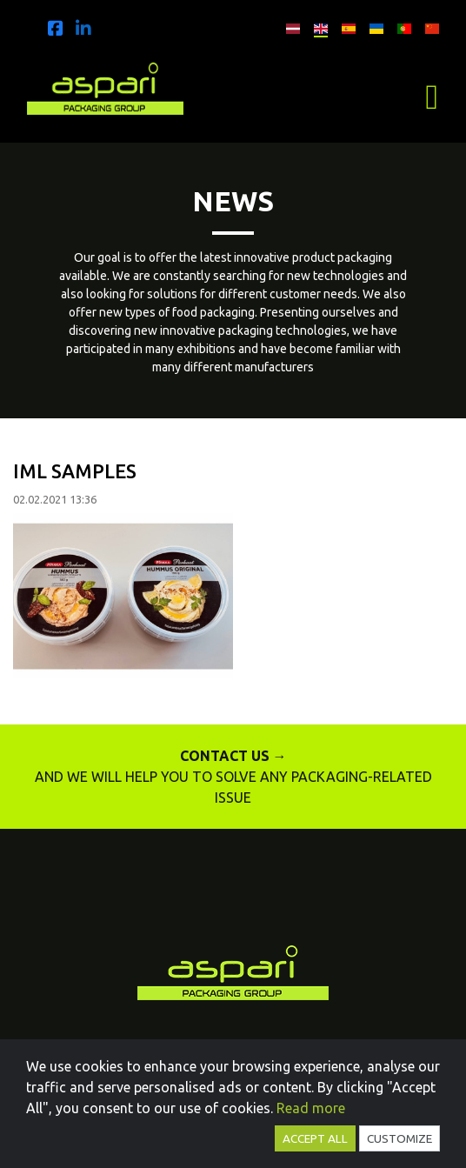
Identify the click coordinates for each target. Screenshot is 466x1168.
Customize (399, 1138)
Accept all (315, 1138)
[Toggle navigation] (431, 97)
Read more (310, 1108)
